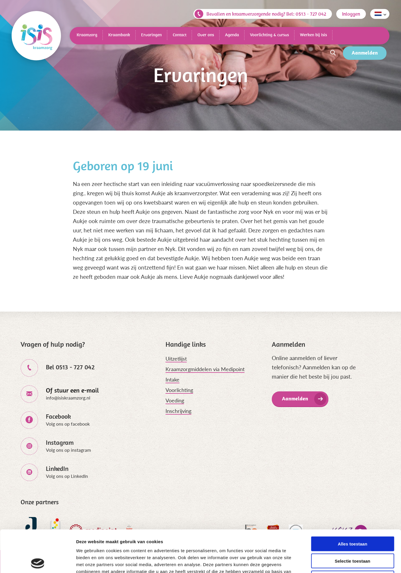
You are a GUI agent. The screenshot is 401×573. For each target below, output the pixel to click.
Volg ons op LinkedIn (67, 476)
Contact (179, 34)
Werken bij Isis (313, 34)
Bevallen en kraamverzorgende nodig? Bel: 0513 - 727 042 (260, 14)
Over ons (205, 34)
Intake (172, 379)
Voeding (175, 400)
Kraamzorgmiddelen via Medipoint (205, 369)
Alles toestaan (352, 501)
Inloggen (351, 14)
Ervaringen (151, 34)
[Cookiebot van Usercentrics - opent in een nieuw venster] (37, 561)
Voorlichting (179, 390)
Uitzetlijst (176, 358)
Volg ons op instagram (68, 450)
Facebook (58, 416)
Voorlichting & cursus (269, 34)
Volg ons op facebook (68, 423)
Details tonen (314, 561)
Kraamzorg (87, 34)
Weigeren (352, 536)
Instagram (60, 442)
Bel (70, 367)
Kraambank (119, 34)
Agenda (232, 34)
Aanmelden (365, 52)
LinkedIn (57, 468)
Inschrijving (178, 411)
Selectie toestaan (353, 518)
